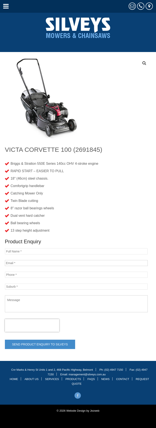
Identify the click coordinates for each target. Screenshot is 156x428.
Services (52, 378)
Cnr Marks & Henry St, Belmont (149, 6)
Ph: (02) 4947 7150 (111, 369)
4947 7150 (140, 6)
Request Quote (132, 6)
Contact (122, 378)
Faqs (91, 378)
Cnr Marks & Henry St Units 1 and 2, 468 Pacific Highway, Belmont (52, 369)
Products (73, 378)
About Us (31, 378)
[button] (144, 63)
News (105, 378)
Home (14, 378)
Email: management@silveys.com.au (83, 374)
